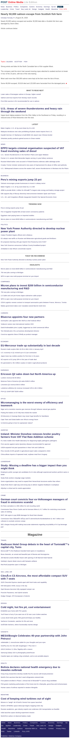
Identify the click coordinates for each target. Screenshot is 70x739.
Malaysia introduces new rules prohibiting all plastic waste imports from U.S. (26, 131)
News (3, 7)
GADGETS (4, 632)
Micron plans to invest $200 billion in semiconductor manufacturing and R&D (26, 219)
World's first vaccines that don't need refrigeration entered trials (22, 677)
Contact (51, 728)
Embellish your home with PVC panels (14, 611)
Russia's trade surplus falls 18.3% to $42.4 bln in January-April (22, 349)
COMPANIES (5, 281)
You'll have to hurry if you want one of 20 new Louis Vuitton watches (24, 614)
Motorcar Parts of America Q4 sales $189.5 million (18, 381)
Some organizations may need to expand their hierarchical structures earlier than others (30, 481)
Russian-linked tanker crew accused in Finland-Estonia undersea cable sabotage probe (30, 161)
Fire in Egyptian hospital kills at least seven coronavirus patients (22, 212)
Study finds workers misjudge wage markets (16, 478)
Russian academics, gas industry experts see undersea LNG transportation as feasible (30, 709)
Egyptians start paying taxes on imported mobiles (17, 215)
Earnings (47, 7)
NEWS (3, 144)
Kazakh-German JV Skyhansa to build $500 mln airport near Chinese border (26, 135)
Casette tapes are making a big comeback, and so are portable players (25, 656)
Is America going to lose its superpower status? (17, 423)
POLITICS (4, 224)
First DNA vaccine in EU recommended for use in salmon (20, 101)
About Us (43, 728)
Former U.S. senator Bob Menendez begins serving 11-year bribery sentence (27, 158)
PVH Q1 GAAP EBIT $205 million (12, 391)
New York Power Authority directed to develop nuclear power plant (23, 260)
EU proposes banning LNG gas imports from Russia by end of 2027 (23, 242)
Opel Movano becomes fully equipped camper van (18, 589)
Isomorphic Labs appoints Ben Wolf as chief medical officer (21, 320)
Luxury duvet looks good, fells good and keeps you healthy (21, 618)
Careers (32, 7)
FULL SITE (26, 731)
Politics (16, 7)
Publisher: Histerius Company (11, 736)
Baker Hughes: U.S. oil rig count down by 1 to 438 (18, 187)
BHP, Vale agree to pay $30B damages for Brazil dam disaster (22, 515)
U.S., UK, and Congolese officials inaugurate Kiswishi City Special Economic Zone (29, 197)
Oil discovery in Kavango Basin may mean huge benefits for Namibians (25, 416)
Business (9, 7)
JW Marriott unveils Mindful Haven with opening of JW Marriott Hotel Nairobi (26, 558)
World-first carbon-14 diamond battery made (16, 716)
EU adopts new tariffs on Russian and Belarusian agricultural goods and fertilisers (28, 238)
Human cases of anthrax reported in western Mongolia (19, 687)
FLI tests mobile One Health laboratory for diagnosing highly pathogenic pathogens (29, 440)
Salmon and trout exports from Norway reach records (19, 98)
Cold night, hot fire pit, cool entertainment (26, 607)
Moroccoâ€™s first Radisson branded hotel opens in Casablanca (23, 551)
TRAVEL (4, 540)
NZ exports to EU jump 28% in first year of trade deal (19, 359)
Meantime (54, 9)
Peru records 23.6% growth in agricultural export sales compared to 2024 (25, 451)
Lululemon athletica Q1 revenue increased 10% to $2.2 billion (21, 388)
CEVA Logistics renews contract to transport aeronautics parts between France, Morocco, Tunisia (33, 302)
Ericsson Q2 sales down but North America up (28, 374)
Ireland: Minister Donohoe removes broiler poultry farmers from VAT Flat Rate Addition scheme (30, 435)
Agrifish (59, 7)
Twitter (9, 731)
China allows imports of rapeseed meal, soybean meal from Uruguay (24, 454)
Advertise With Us (31, 728)
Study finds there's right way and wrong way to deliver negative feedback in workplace (30, 485)
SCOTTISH (18, 61)
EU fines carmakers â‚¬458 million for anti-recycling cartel (20, 506)
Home (3, 722)
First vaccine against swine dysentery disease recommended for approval (25, 444)
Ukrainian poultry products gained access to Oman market (20, 138)
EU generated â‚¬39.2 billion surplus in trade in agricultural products (24, 363)
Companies (24, 7)
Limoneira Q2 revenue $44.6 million (13, 384)
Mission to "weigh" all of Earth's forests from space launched (21, 702)
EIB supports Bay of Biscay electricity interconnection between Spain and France (28, 193)
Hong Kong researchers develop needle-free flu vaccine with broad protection (27, 674)
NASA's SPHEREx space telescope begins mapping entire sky (22, 706)
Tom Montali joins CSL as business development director (20, 331)
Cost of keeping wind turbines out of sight (26, 698)
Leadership (4, 9)
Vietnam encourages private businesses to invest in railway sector (23, 183)
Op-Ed (53, 7)
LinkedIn (17, 731)
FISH (25, 61)
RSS (2, 731)
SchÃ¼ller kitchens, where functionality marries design (19, 624)
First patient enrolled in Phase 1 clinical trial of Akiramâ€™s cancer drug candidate (29, 680)
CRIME (3, 495)
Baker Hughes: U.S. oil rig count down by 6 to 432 (18, 128)
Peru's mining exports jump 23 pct (21, 179)
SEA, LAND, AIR (6, 572)
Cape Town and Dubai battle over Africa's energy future (19, 419)
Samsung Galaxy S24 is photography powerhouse (18, 652)
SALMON (9, 61)
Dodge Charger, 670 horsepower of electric (15, 596)
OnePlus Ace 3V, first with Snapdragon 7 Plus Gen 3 (18, 646)
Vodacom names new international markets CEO (17, 324)
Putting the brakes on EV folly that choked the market (19, 412)
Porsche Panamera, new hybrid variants (14, 592)
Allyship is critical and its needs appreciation (16, 488)
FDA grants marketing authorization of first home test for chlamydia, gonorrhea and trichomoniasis (34, 684)
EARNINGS (5, 370)
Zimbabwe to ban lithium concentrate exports (16, 249)
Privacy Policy (61, 728)
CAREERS (4, 313)
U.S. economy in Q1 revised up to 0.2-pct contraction (19, 352)
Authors (20, 728)
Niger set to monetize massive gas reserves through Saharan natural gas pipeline (28, 409)
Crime (12, 9)
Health (47, 9)
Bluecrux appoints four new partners (22, 317)
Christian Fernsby (8, 18)
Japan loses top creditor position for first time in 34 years (20, 356)
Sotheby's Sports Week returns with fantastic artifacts (19, 561)
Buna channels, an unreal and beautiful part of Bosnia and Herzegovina (25, 554)
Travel (17, 9)
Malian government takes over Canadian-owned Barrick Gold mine (23, 306)
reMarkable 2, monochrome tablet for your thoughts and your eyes (23, 642)
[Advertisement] (16, 42)
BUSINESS (4, 176)
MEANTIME (5, 694)
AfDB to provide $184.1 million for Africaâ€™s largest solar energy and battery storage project (32, 190)
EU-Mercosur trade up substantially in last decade (30, 345)
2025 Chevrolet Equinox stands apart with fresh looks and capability (24, 582)
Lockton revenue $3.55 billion (11, 378)
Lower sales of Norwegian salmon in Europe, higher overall (21, 94)
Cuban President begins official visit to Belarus (16, 235)
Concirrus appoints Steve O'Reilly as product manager (19, 334)
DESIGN (4, 603)
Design (34, 9)
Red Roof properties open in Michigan (13, 564)
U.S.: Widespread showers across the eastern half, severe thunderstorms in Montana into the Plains (34, 168)
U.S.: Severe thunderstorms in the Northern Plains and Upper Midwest (24, 155)
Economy (39, 7)
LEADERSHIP (5, 461)
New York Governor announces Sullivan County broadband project (23, 245)
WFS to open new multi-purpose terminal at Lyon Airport (20, 276)
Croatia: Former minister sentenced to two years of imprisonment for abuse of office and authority (34, 165)
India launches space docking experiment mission (17, 712)
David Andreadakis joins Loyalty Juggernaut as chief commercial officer (25, 327)
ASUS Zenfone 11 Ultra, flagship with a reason (16, 649)
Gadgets (41, 9)
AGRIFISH (4, 430)
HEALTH (4, 663)
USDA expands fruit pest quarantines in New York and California (22, 447)
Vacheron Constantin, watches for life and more (17, 621)
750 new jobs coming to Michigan (12, 272)
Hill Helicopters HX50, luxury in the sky (14, 586)
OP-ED (3, 398)
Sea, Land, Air (26, 9)
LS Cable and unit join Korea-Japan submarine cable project (21, 295)
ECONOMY (5, 341)
